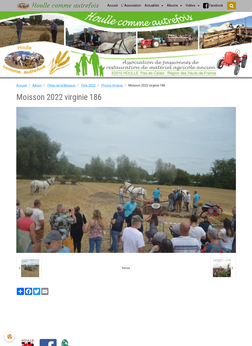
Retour (126, 268)
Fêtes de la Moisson (62, 85)
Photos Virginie (112, 85)
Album (37, 85)
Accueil (21, 85)
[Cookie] (10, 336)
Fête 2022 (88, 85)
